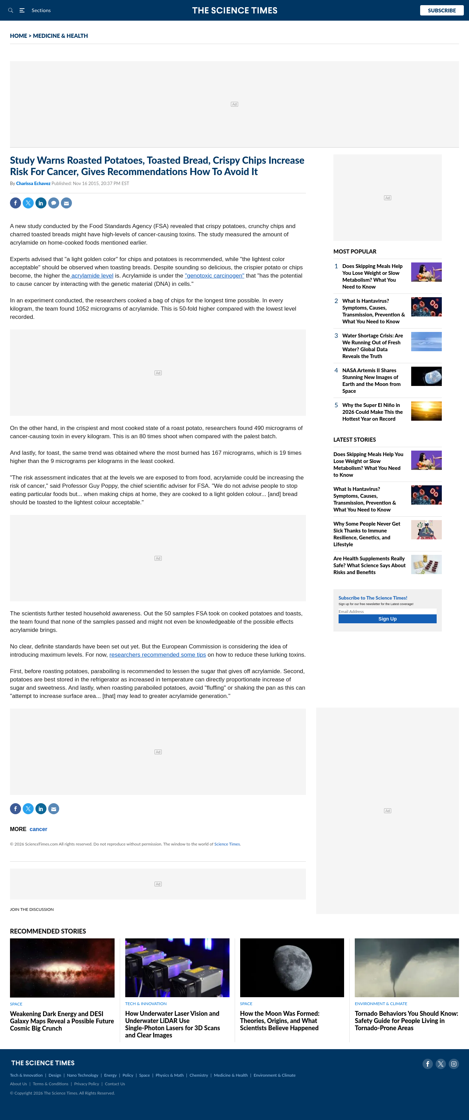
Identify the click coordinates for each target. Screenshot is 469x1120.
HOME (18, 35)
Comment (53, 202)
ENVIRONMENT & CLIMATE (381, 1003)
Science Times (227, 844)
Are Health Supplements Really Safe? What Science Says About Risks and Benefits (369, 565)
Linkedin (40, 202)
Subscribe (442, 10)
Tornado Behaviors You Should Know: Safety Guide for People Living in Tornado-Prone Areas (406, 1021)
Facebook (15, 202)
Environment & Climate (275, 1075)
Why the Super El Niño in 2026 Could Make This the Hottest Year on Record (372, 412)
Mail (66, 202)
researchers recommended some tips (157, 654)
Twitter (28, 202)
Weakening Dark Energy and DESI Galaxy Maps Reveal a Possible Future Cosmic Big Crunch (62, 1021)
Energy (110, 1075)
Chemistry (199, 1075)
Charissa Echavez (34, 183)
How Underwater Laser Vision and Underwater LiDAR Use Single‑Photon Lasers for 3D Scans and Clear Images (172, 1024)
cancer (38, 829)
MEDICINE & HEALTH (60, 35)
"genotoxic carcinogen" (214, 275)
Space (144, 1075)
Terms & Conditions (50, 1083)
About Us (18, 1083)
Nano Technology (82, 1075)
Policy (127, 1075)
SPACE (16, 1003)
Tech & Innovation (26, 1075)
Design (55, 1075)
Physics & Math (170, 1075)
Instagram (454, 1064)
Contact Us (115, 1083)
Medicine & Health (231, 1075)
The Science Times (234, 10)
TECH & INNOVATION (146, 1003)
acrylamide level (92, 275)
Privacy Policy (86, 1083)
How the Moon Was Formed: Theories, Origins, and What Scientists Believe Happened (280, 1021)
